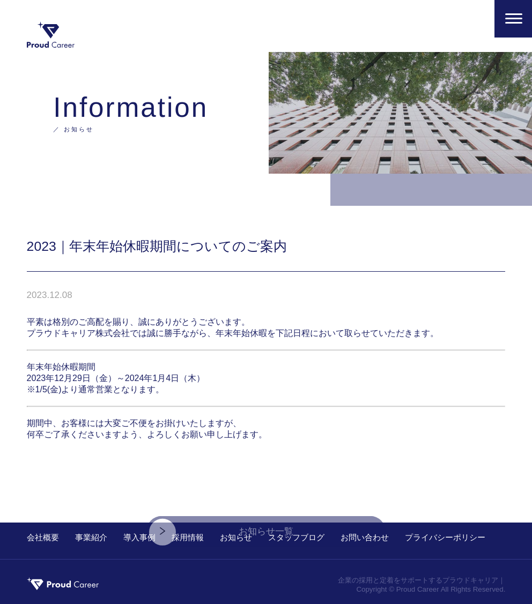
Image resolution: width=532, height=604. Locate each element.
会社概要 (43, 537)
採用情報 (188, 537)
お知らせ (236, 537)
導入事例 (139, 537)
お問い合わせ (365, 537)
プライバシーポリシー (445, 537)
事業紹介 (91, 537)
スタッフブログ (296, 537)
